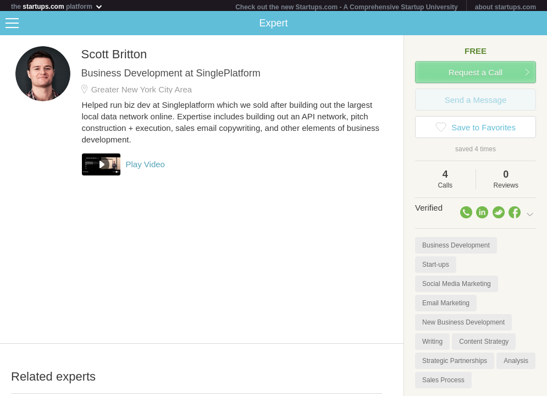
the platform (57, 6)
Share (536, 25)
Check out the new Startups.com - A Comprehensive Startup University (346, 7)
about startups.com (505, 7)
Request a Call (475, 74)
